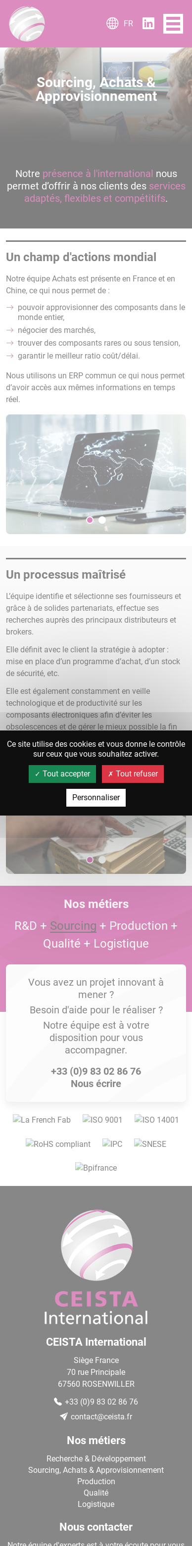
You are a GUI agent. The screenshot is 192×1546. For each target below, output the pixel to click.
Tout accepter (62, 773)
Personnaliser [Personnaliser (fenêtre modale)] (96, 797)
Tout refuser (133, 773)
